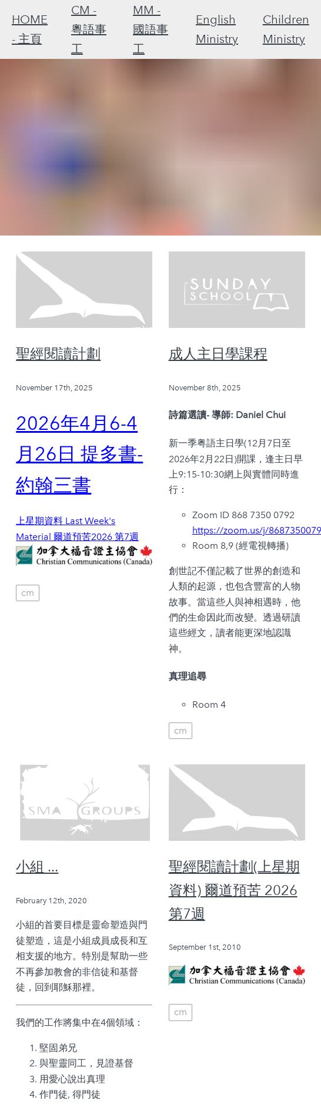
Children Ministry (286, 29)
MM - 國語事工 (150, 29)
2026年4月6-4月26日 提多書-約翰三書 (79, 454)
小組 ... (37, 866)
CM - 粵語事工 (88, 29)
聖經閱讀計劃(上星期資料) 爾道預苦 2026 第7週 (234, 890)
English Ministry (217, 29)
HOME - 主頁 (30, 29)
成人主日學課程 (218, 353)
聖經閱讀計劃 (58, 353)
